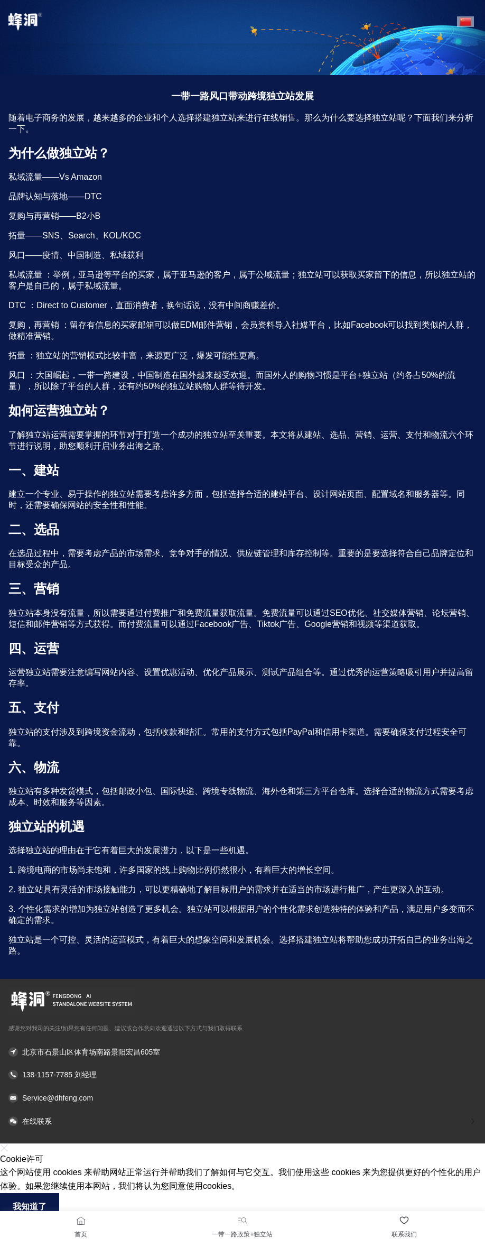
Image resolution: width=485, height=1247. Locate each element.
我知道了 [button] (29, 1206)
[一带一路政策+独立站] (242, 1220)
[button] (465, 21)
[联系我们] (404, 1220)
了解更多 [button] (257, 1186)
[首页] (81, 1220)
